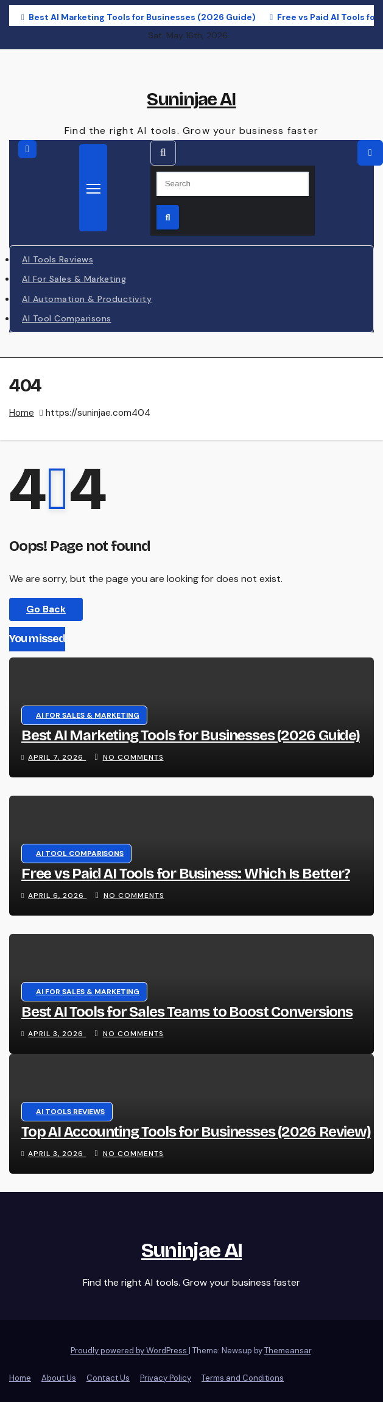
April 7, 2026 (57, 757)
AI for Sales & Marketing (74, 278)
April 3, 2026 (57, 1034)
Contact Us (108, 1378)
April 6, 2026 (57, 895)
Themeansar (287, 1350)
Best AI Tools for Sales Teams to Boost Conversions (187, 1011)
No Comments (133, 757)
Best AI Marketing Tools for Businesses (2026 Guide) (190, 735)
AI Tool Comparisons (66, 318)
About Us (58, 1378)
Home (21, 413)
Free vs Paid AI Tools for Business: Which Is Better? (185, 873)
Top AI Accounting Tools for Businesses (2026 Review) (196, 1131)
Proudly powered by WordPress (130, 1350)
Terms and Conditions (243, 1378)
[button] (163, 153)
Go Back (46, 609)
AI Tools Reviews (57, 259)
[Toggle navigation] (93, 187)
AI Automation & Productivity (87, 298)
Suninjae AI (191, 99)
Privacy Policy (165, 1378)
